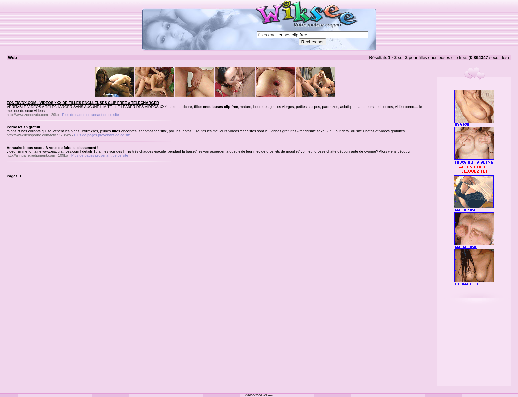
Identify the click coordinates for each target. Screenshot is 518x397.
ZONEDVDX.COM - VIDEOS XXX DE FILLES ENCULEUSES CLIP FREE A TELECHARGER (83, 103)
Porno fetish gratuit (23, 127)
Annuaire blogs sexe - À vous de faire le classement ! (52, 147)
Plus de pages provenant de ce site (90, 114)
